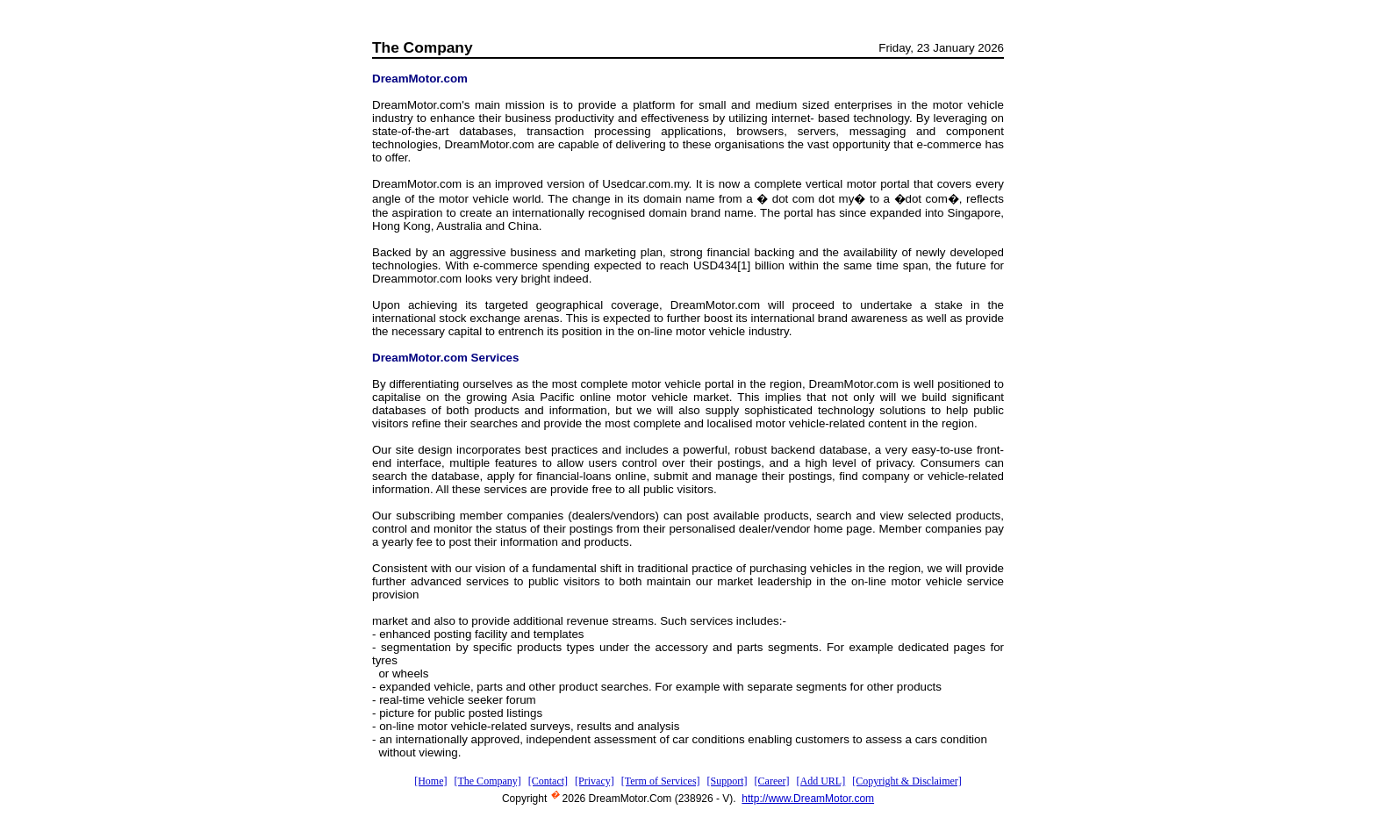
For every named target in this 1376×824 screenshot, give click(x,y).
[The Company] (487, 781)
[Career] (772, 781)
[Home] (430, 781)
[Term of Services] (660, 781)
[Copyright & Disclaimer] (907, 781)
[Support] (727, 781)
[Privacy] (594, 781)
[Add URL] (821, 781)
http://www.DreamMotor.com (808, 798)
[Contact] (548, 781)
